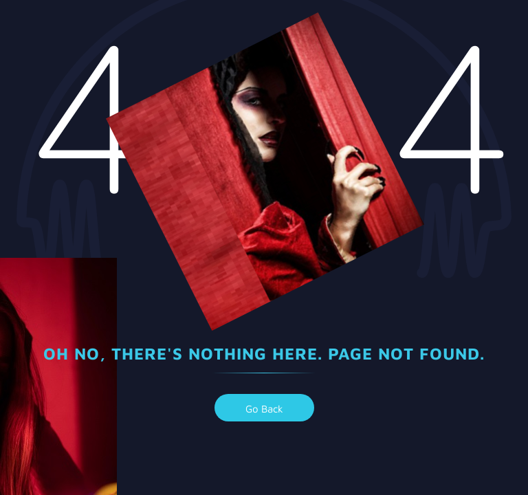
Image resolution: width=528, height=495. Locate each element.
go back (264, 409)
